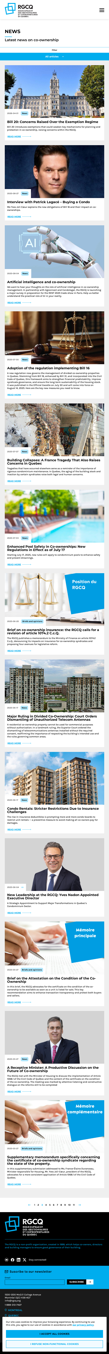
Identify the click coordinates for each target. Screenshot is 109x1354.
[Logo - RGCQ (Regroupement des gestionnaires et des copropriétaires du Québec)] (21, 10)
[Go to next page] (79, 1205)
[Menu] (101, 10)
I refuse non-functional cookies (54, 1344)
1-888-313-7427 (13, 1304)
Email (7, 1277)
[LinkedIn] (18, 1260)
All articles (54, 56)
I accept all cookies (54, 1333)
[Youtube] (6, 1260)
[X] (24, 1260)
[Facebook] (12, 1260)
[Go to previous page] (29, 1205)
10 (69, 1204)
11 (74, 1204)
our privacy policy (83, 1324)
